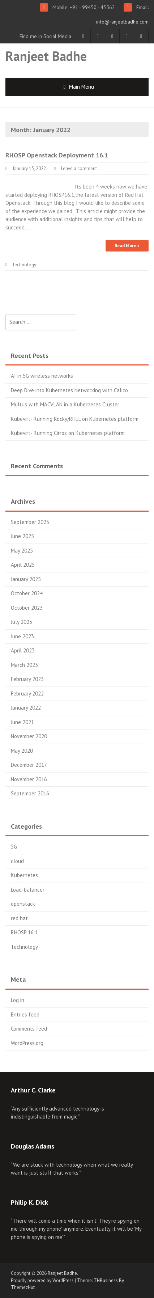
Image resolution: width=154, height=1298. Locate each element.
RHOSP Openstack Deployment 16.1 (56, 155)
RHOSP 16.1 (24, 932)
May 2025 (22, 550)
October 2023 (27, 607)
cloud (17, 861)
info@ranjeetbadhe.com (122, 21)
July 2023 (21, 621)
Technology (24, 265)
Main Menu (81, 86)
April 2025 (23, 564)
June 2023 (22, 636)
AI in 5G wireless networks (42, 375)
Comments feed (29, 1028)
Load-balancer (27, 889)
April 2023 (23, 650)
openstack (23, 903)
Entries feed (25, 1014)
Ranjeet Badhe (46, 55)
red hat (19, 918)
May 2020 (22, 750)
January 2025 (26, 579)
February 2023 (27, 679)
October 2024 (27, 593)
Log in (17, 1000)
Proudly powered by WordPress (42, 1280)
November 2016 (29, 779)
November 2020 (29, 736)
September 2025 (30, 522)
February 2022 (27, 693)
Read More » (127, 245)
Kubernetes (24, 875)
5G (14, 846)
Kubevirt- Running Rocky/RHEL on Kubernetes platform (74, 418)
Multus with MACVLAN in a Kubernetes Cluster (65, 404)
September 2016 (30, 793)
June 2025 (22, 536)
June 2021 (22, 722)
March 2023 (24, 664)
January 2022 (26, 707)
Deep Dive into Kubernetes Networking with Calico (69, 390)
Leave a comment (79, 168)
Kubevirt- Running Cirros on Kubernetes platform (68, 433)
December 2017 (29, 764)
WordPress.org (27, 1043)
